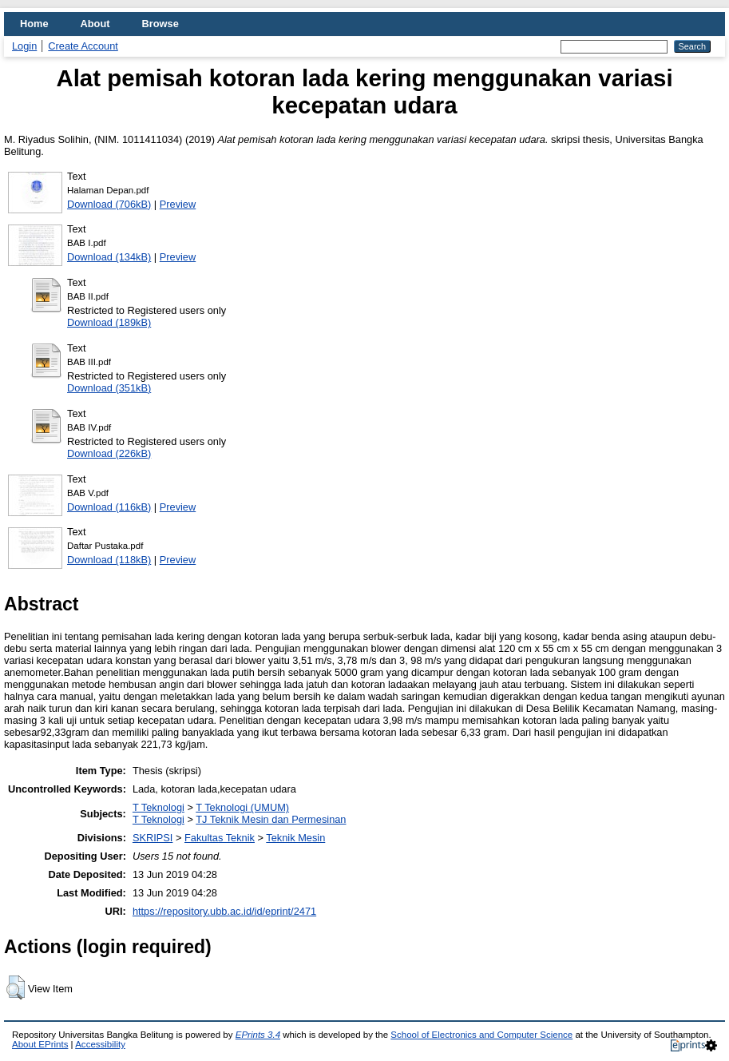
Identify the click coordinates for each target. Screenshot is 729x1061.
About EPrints (40, 1044)
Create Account (83, 46)
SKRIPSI (153, 838)
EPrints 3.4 (258, 1034)
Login (24, 46)
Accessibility (100, 1044)
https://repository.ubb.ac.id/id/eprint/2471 (224, 911)
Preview (178, 204)
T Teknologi (158, 807)
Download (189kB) (109, 322)
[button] (15, 987)
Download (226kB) (109, 453)
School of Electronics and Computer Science (481, 1034)
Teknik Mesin (295, 838)
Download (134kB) (109, 257)
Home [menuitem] (34, 24)
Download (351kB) (109, 388)
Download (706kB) (109, 204)
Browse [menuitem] (160, 24)
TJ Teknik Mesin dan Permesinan (271, 819)
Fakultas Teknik (219, 838)
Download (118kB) (109, 560)
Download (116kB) (109, 507)
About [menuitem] (95, 24)
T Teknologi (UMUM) (242, 807)
